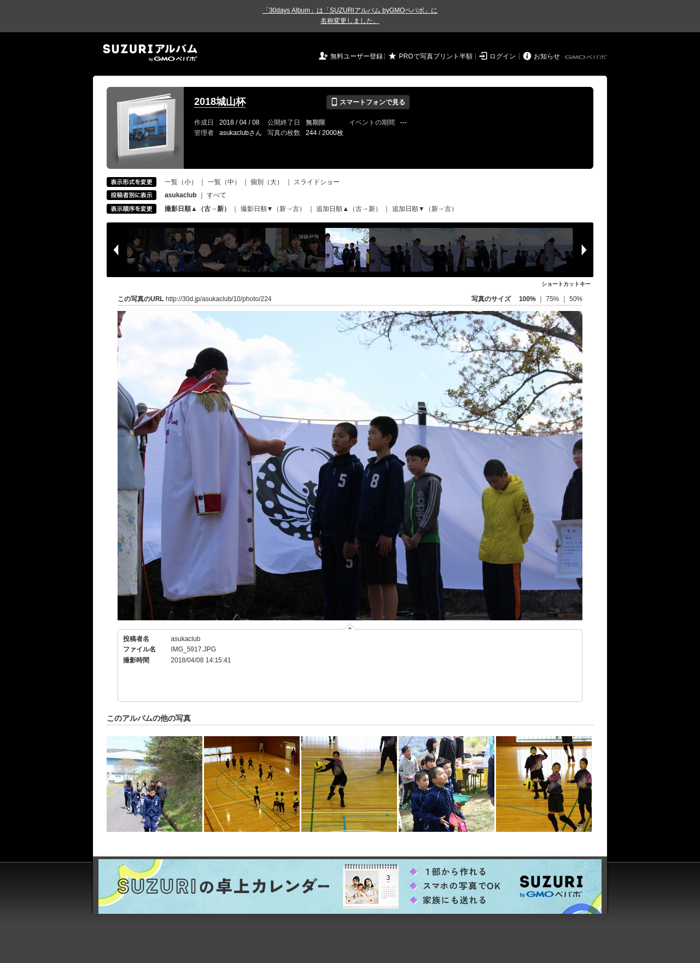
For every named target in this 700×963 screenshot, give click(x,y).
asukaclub (185, 639)
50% (575, 299)
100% (527, 299)
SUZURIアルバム (150, 52)
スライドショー (317, 182)
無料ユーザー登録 (356, 56)
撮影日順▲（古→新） (197, 209)
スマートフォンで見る (368, 102)
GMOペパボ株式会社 (587, 57)
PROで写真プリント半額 (435, 56)
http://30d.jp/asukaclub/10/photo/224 (218, 299)
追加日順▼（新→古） (425, 209)
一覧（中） (224, 182)
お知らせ (547, 56)
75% (553, 299)
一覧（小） (181, 182)
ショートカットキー (566, 284)
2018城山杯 (220, 101)
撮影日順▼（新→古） (273, 209)
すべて (216, 195)
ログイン (502, 56)
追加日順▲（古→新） (349, 209)
